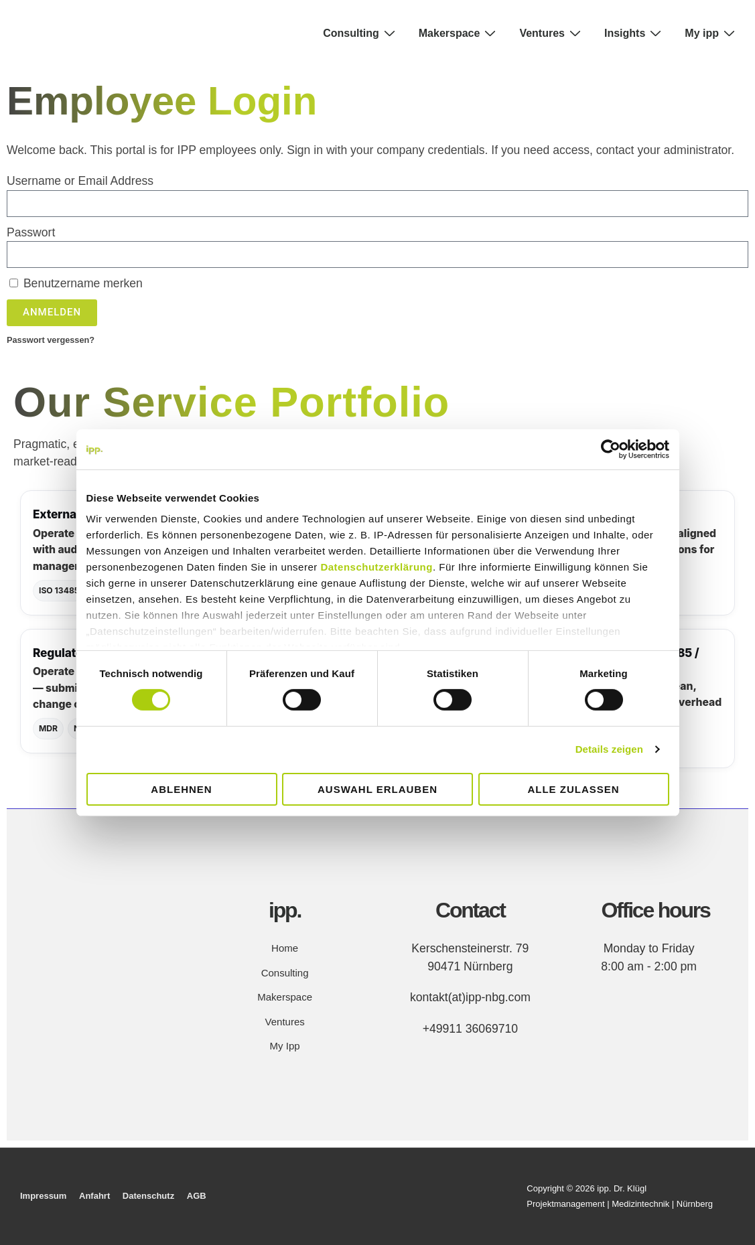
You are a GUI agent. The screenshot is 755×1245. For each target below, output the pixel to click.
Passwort (31, 232)
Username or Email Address (80, 181)
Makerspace (459, 32)
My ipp (711, 32)
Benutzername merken (76, 283)
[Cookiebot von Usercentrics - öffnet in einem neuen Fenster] (610, 449)
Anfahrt (94, 1196)
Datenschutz (148, 1196)
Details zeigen (609, 749)
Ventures (551, 32)
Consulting (361, 32)
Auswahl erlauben (377, 789)
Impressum (43, 1196)
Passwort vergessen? (50, 340)
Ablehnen (181, 789)
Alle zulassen (573, 789)
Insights (634, 32)
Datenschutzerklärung (376, 567)
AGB (196, 1196)
